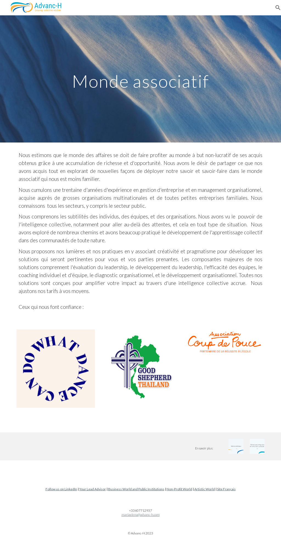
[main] (140, 79)
